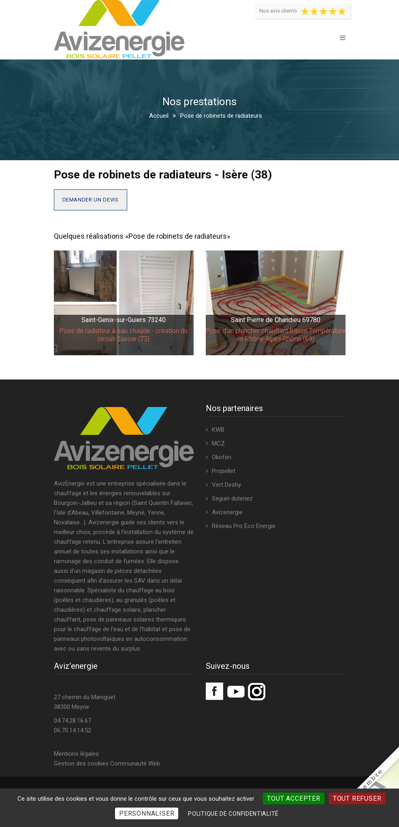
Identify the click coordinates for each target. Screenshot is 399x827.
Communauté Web (135, 763)
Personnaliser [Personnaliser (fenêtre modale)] (146, 813)
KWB (218, 429)
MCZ (218, 443)
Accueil (159, 115)
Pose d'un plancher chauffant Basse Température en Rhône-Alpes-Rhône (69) (276, 335)
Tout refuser (357, 798)
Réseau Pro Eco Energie (243, 526)
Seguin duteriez (232, 498)
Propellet (223, 471)
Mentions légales (76, 753)
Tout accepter (293, 798)
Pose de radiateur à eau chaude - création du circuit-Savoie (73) (124, 335)
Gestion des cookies (81, 763)
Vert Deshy (226, 484)
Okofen (221, 457)
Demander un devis (90, 200)
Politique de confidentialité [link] (233, 813)
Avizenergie (227, 512)
